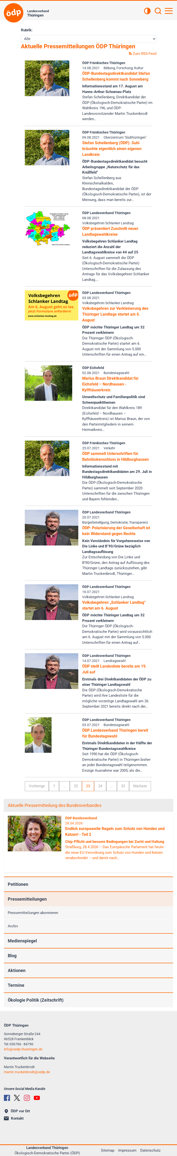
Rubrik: (26, 30)
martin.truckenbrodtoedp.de (27, 1072)
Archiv (13, 926)
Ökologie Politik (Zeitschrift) (35, 1000)
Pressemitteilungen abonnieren (33, 913)
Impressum (127, 1150)
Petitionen (18, 884)
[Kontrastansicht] (147, 11)
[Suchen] (158, 11)
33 (123, 786)
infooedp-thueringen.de (23, 1049)
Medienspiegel (22, 940)
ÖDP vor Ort (17, 1111)
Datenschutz (150, 1150)
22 (76, 786)
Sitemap (107, 1150)
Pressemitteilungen (27, 899)
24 (100, 786)
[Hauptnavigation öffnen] (168, 11)
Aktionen (17, 970)
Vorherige (37, 786)
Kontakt (14, 1118)
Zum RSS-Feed (142, 53)
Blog (12, 955)
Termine (16, 985)
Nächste (140, 786)
